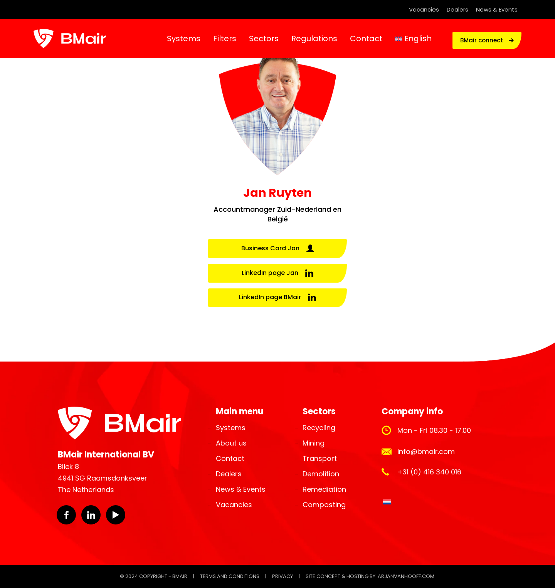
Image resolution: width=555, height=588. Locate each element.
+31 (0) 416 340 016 (429, 472)
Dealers (457, 9)
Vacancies (424, 9)
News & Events (497, 9)
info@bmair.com (426, 451)
